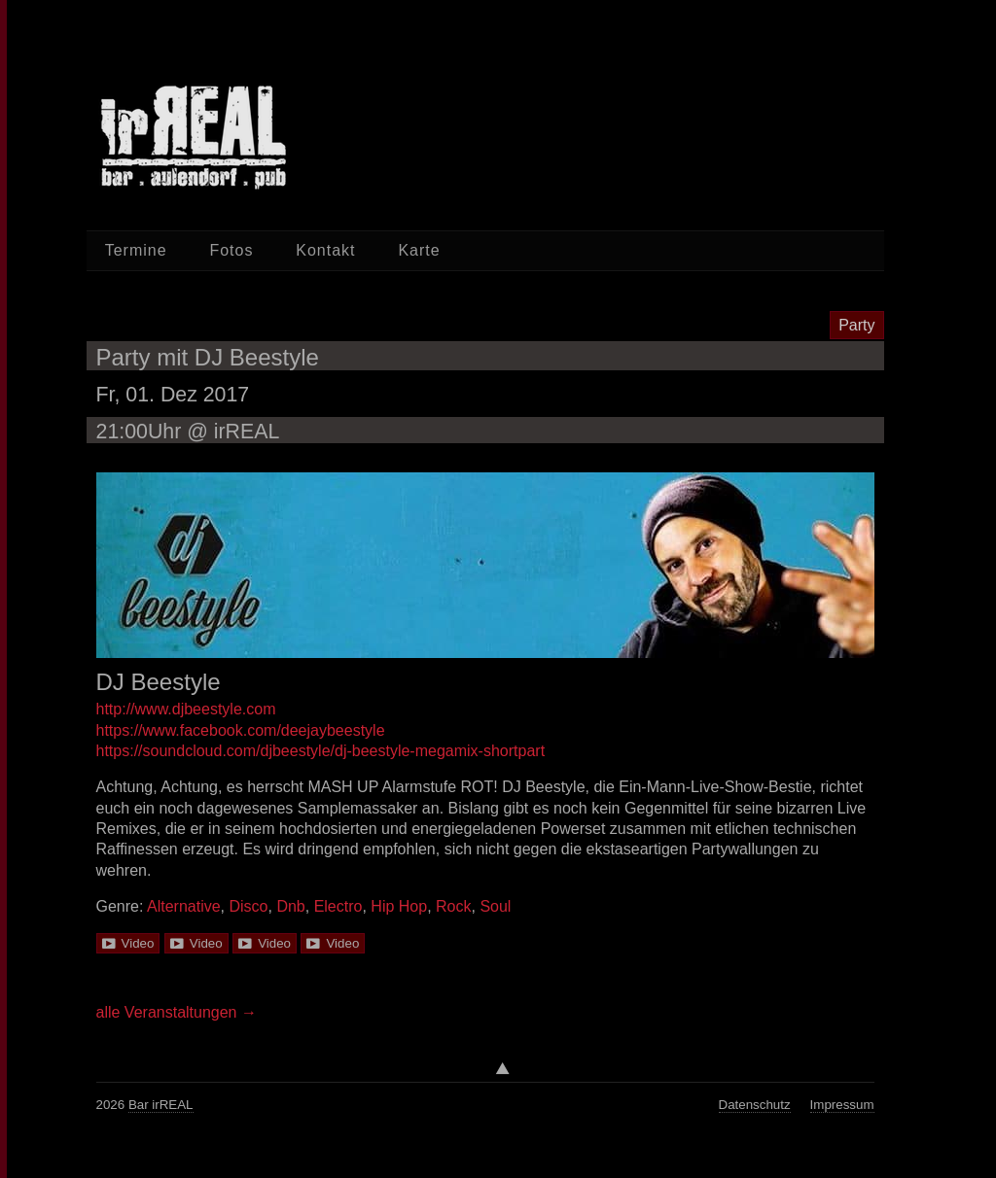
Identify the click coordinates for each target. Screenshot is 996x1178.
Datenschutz (755, 1104)
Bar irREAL (161, 1104)
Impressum (842, 1104)
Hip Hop (399, 906)
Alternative (184, 906)
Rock (453, 906)
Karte (419, 250)
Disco (248, 906)
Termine (136, 250)
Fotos (231, 250)
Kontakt (325, 250)
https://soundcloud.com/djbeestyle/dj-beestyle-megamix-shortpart (321, 751)
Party (856, 325)
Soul (495, 906)
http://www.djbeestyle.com (186, 709)
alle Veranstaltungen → (176, 1012)
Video (138, 943)
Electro (338, 906)
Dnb (290, 906)
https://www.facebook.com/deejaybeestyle (240, 730)
